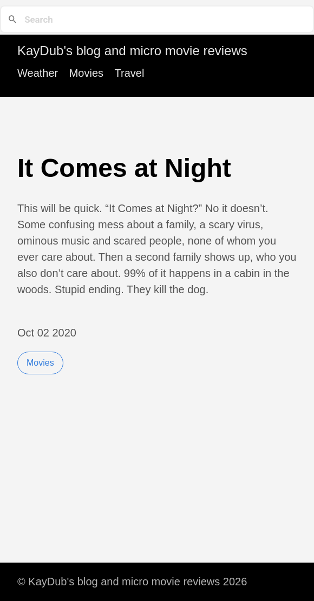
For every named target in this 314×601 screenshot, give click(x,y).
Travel (130, 73)
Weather (37, 73)
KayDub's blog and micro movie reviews (132, 50)
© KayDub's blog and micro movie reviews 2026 (132, 581)
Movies (86, 73)
